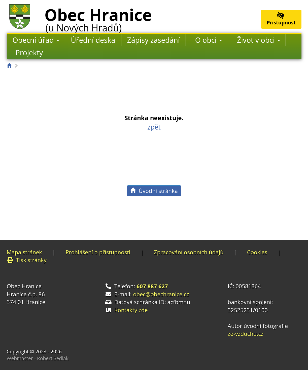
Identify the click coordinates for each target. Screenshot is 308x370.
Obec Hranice (98, 18)
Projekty (29, 52)
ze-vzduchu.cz (245, 333)
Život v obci (258, 40)
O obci (208, 40)
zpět (154, 127)
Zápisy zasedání (153, 40)
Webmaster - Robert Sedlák (38, 358)
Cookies (257, 252)
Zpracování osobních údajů (188, 252)
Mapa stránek (24, 252)
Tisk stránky (27, 260)
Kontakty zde (131, 310)
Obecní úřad (36, 40)
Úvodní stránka (154, 190)
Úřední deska (93, 40)
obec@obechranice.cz (161, 294)
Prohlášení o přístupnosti (97, 252)
